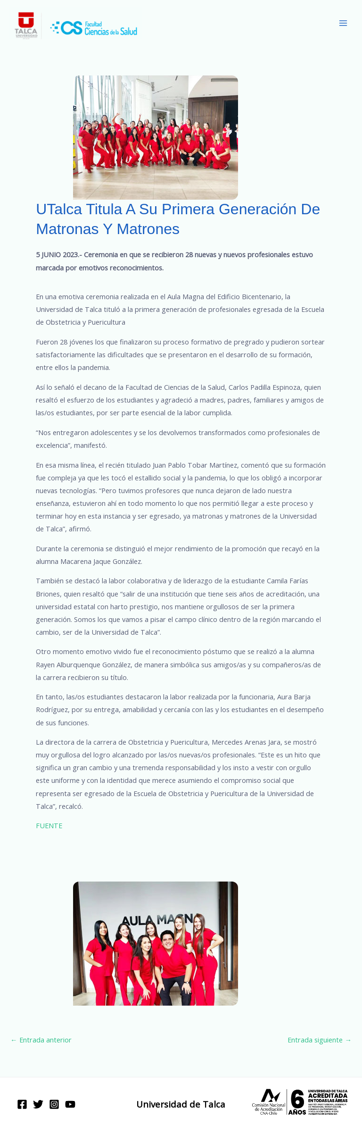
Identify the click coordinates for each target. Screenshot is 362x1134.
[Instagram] (54, 1104)
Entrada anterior (41, 1039)
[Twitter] (38, 1104)
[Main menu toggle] (343, 23)
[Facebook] (22, 1104)
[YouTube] (70, 1104)
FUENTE (49, 825)
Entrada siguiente (320, 1039)
